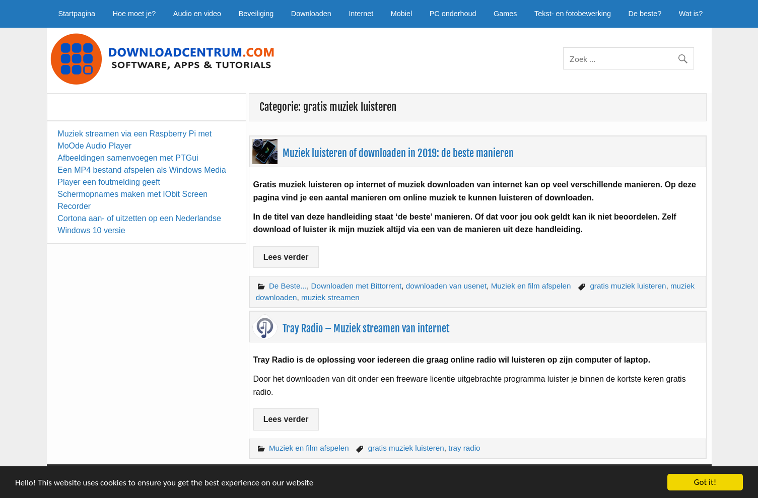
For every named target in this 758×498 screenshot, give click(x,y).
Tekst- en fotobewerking (572, 14)
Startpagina (77, 14)
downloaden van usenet (446, 285)
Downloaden (311, 14)
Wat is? (691, 14)
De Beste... (288, 285)
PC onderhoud (453, 14)
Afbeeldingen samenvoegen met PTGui (127, 158)
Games (505, 14)
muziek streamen (330, 297)
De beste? (645, 14)
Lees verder (286, 257)
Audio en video (197, 14)
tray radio (464, 448)
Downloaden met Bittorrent (356, 285)
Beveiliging (256, 14)
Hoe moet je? (134, 14)
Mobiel (401, 14)
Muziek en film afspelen (531, 285)
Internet (361, 14)
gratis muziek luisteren (628, 285)
